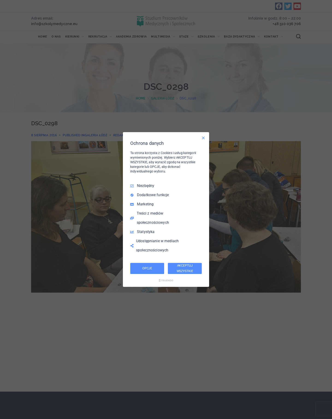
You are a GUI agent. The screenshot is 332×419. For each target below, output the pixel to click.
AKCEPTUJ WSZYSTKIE (185, 268)
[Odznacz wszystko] (203, 138)
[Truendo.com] (166, 280)
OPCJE (147, 268)
